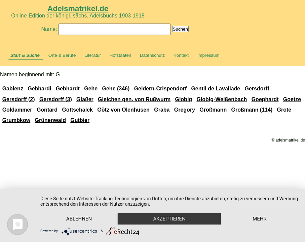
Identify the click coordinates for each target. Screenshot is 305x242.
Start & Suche (25, 55)
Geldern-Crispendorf (160, 88)
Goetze (292, 99)
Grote (284, 110)
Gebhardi (39, 88)
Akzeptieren (169, 219)
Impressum (208, 55)
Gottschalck (77, 110)
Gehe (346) (116, 88)
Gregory (184, 110)
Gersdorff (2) (18, 99)
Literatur (92, 55)
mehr (260, 219)
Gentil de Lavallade (215, 88)
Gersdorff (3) (55, 99)
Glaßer (84, 99)
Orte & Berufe (62, 55)
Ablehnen (79, 219)
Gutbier (79, 120)
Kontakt (181, 55)
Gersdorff (257, 88)
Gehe (91, 88)
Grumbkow (16, 120)
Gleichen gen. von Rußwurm (134, 99)
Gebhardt (68, 88)
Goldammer (17, 110)
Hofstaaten (120, 55)
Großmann (213, 110)
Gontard (47, 110)
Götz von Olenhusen (123, 110)
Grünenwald (50, 120)
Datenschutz (152, 55)
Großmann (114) (252, 110)
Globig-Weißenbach (221, 99)
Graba (161, 110)
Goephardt (265, 99)
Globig (183, 99)
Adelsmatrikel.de (77, 8)
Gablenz (12, 88)
